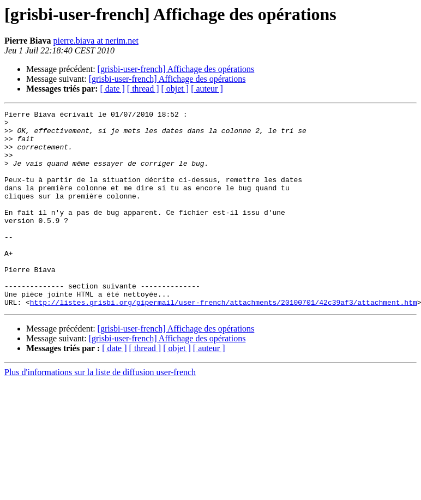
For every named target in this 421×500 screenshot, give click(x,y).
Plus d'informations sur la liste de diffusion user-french (100, 411)
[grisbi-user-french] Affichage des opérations (176, 69)
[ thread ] (143, 88)
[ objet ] (175, 88)
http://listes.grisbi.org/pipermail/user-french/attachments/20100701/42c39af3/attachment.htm (223, 341)
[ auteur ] (207, 88)
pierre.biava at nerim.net (95, 40)
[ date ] (112, 88)
